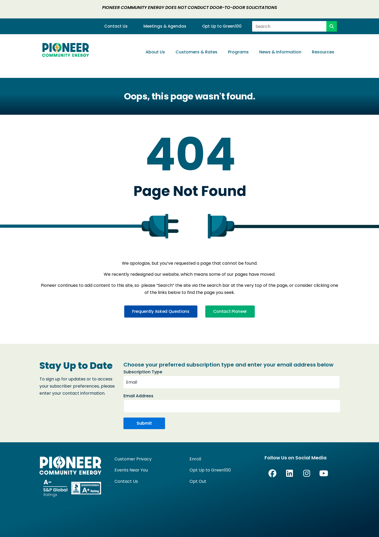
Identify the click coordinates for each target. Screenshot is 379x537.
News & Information (280, 52)
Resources (323, 52)
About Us (155, 52)
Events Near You (131, 470)
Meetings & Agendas (164, 26)
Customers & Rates (196, 52)
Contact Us (116, 26)
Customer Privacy (133, 459)
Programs (238, 52)
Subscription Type (142, 372)
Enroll (195, 459)
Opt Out (198, 481)
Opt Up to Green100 (222, 26)
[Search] (331, 26)
